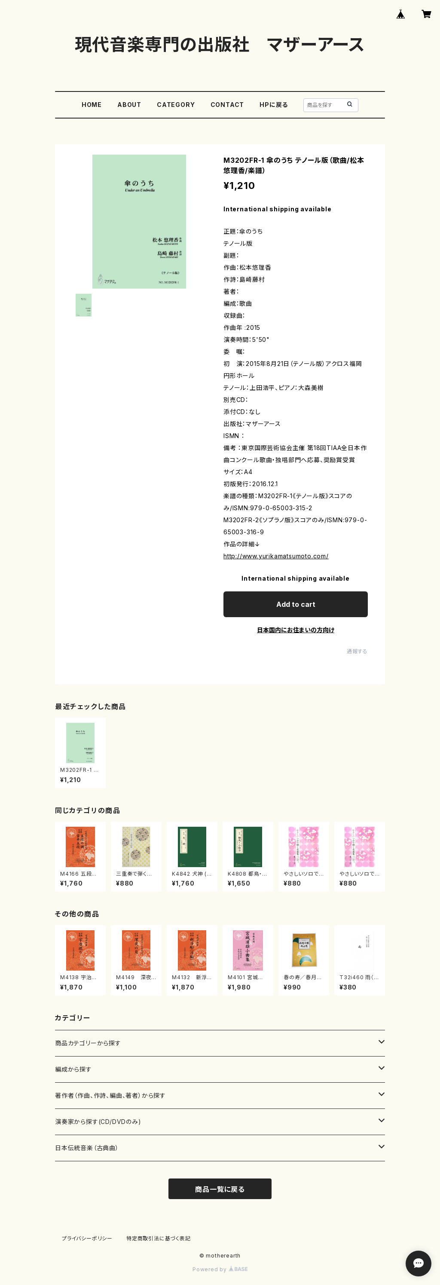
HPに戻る (274, 104)
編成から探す (73, 1069)
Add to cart (295, 604)
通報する (357, 651)
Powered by (220, 1269)
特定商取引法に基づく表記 (158, 1238)
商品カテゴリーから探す (88, 1043)
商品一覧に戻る (220, 1189)
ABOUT (129, 104)
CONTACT (227, 104)
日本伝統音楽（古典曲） (87, 1147)
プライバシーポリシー (87, 1238)
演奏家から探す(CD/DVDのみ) (98, 1121)
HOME (92, 104)
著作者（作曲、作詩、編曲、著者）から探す (110, 1095)
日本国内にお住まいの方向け (295, 629)
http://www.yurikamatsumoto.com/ (276, 556)
